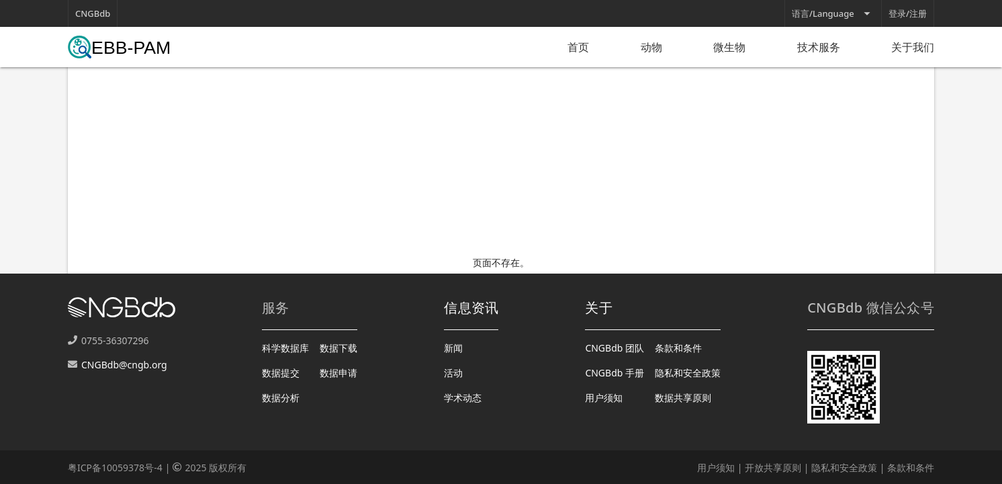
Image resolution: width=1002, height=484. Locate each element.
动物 (651, 47)
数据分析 (281, 397)
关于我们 (912, 47)
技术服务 (818, 47)
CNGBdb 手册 (614, 372)
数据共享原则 (683, 397)
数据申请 (338, 372)
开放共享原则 (773, 467)
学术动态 (463, 397)
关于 (598, 307)
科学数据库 (285, 347)
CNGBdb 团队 (614, 347)
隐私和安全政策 (688, 372)
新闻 (453, 347)
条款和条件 (678, 347)
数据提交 (281, 372)
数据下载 (338, 347)
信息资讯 (471, 307)
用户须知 (604, 397)
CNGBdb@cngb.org (124, 364)
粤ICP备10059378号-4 (115, 467)
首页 (578, 47)
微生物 (729, 47)
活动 (453, 372)
